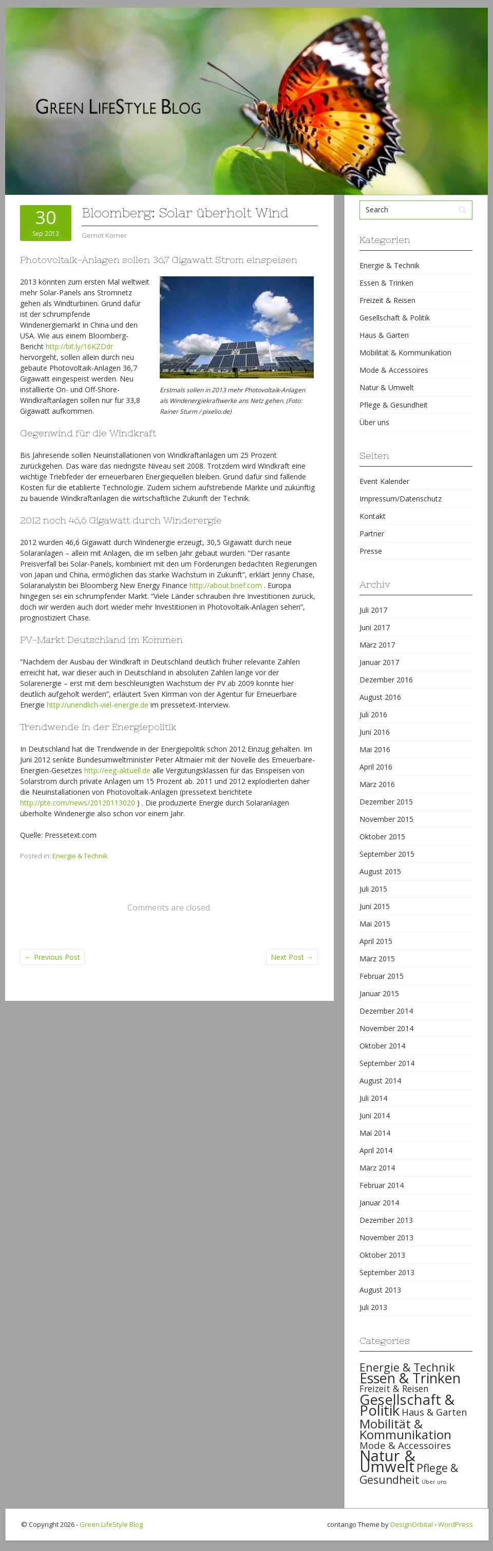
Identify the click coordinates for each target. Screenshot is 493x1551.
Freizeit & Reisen (387, 300)
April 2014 (375, 1150)
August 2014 (380, 1080)
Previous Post (52, 957)
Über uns (374, 422)
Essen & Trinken (386, 283)
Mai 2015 (374, 924)
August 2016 (380, 697)
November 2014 (386, 1028)
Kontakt (372, 516)
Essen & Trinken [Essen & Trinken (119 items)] (410, 1377)
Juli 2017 (373, 610)
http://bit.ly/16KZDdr (79, 346)
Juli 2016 (373, 714)
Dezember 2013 (386, 1220)
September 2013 (386, 1272)
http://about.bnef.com (225, 585)
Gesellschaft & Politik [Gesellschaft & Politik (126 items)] (406, 1405)
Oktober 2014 (382, 1046)
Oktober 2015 (382, 836)
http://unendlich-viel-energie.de (97, 705)
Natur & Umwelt (386, 387)
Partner (371, 533)
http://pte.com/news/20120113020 (77, 803)
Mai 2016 (374, 749)
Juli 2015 (373, 889)
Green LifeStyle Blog (111, 1524)
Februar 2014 (381, 1185)
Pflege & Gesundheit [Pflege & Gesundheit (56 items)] (408, 1474)
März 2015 (377, 958)
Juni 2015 (374, 906)
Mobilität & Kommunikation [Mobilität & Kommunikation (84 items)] (405, 1429)
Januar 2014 (379, 1202)
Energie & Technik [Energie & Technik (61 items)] (407, 1367)
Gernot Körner (104, 235)
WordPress (455, 1524)
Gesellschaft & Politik (394, 318)
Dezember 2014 (386, 1011)
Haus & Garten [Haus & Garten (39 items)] (434, 1412)
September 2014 (386, 1063)
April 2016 (375, 767)
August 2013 (380, 1290)
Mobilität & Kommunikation (405, 352)
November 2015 (386, 819)
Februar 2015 (381, 976)
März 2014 (377, 1168)
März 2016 (377, 784)
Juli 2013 (373, 1307)
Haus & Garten (384, 335)
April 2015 (375, 941)
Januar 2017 (379, 662)
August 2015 (380, 871)
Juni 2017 (374, 627)
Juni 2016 (374, 732)
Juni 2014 (374, 1115)
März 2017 (377, 645)
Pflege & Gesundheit (393, 405)
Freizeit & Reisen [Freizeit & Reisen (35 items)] (394, 1388)
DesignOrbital (411, 1524)
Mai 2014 (374, 1133)
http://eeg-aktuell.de (117, 770)
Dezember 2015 (386, 802)
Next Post (292, 957)
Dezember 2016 (386, 679)
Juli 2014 (373, 1098)
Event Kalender (384, 481)
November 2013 (386, 1237)
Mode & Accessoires (393, 370)
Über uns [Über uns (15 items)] (434, 1481)
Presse (370, 551)
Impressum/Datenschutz (400, 498)
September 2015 (386, 854)
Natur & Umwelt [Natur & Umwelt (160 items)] (387, 1461)
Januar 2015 (379, 993)
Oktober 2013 (382, 1255)
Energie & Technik (80, 855)
